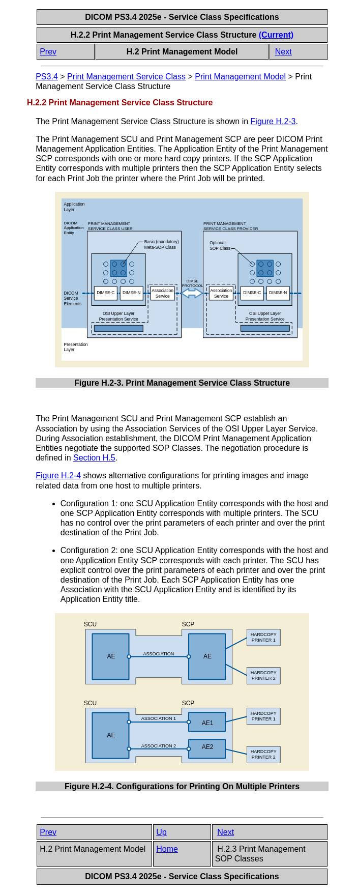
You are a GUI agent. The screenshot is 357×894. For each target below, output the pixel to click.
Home (167, 849)
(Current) (276, 35)
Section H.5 (94, 457)
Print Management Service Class (126, 76)
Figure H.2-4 (58, 475)
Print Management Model (240, 76)
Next (283, 51)
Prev (48, 51)
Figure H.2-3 (273, 121)
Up (161, 832)
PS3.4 (47, 76)
